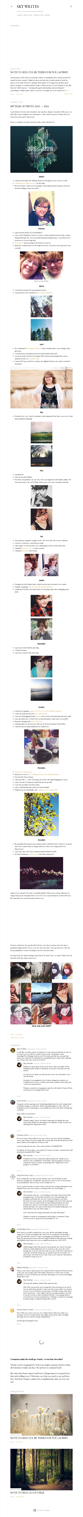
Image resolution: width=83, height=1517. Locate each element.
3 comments (19, 1496)
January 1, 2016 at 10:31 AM (42, 1117)
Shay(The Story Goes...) (25, 1175)
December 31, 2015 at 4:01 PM (44, 1175)
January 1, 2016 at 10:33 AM (42, 1155)
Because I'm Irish (28, 548)
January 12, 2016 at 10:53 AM (42, 1310)
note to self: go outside (27, 1492)
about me (27, 15)
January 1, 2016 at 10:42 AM (42, 1280)
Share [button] (12, 94)
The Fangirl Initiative (44, 293)
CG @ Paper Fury (23, 1229)
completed (47, 790)
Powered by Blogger (41, 1510)
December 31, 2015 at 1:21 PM (38, 1135)
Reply (19, 1096)
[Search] (71, 6)
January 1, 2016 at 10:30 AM (42, 1063)
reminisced (20, 243)
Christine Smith (22, 1135)
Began (23, 772)
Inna (26, 780)
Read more (68, 94)
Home (19, 15)
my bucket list (33, 359)
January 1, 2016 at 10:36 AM (42, 1192)
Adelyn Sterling (22, 1267)
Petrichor (25, 551)
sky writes (28, 6)
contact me (38, 15)
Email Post (19, 1034)
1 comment (19, 94)
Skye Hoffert (21, 1049)
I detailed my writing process (25, 183)
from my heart (19, 1037)
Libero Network (36, 721)
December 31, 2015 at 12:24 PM (36, 1101)
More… (48, 15)
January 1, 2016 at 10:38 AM (42, 1244)
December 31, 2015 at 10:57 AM (36, 1049)
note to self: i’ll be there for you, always (39, 72)
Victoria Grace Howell (25, 1310)
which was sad (34, 854)
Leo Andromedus (41, 714)
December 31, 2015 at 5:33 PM (40, 1229)
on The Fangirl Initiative (40, 587)
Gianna (38, 716)
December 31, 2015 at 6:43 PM (38, 1267)
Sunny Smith (22, 1101)
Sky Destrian (28, 1063)
